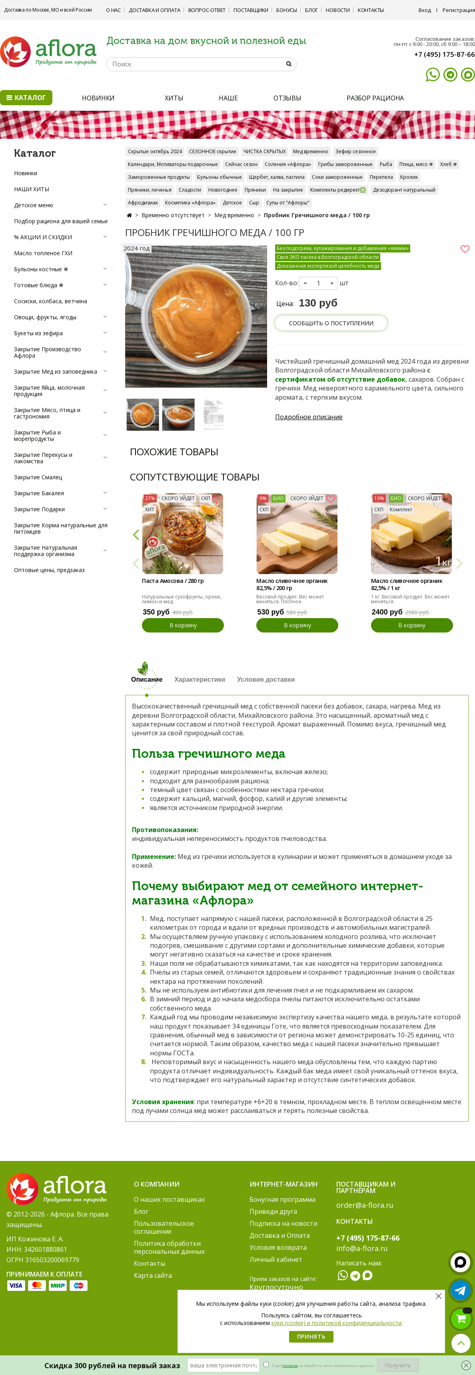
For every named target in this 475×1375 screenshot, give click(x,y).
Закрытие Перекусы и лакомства (43, 458)
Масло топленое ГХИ (43, 253)
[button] (136, 533)
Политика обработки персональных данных (169, 1247)
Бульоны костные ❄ (41, 269)
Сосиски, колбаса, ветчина (50, 301)
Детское (232, 202)
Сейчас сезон (241, 164)
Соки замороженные (337, 177)
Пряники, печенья (150, 189)
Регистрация (459, 10)
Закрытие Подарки (39, 509)
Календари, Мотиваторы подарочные (173, 164)
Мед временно (310, 151)
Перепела (381, 177)
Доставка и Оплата (154, 10)
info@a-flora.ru (362, 1248)
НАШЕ (228, 98)
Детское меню (33, 205)
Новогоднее (223, 189)
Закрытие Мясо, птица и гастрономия (47, 413)
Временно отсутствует (173, 215)
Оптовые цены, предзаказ (49, 570)
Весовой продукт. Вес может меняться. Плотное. (290, 599)
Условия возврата (278, 1247)
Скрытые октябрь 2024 (155, 151)
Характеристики (199, 679)
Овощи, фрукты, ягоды (45, 317)
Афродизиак (143, 202)
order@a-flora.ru (364, 1205)
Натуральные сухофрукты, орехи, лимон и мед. (181, 599)
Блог (311, 10)
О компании (157, 1184)
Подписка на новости (283, 1223)
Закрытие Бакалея (39, 493)
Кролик (409, 177)
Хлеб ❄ (448, 164)
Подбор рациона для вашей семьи (61, 221)
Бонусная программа (282, 1199)
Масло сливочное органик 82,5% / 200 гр (291, 584)
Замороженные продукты (159, 177)
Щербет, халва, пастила (277, 177)
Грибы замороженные (345, 164)
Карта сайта (153, 1275)
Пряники (255, 189)
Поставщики (251, 10)
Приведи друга (273, 1211)
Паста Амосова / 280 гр (173, 580)
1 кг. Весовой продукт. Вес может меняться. (410, 599)
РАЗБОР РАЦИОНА (375, 98)
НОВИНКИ (98, 98)
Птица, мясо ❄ (416, 164)
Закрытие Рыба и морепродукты (37, 435)
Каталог (26, 97)
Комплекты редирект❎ (338, 189)
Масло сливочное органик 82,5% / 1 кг (406, 584)
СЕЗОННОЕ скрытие (212, 151)
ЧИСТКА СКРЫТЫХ (264, 151)
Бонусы (286, 10)
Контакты (371, 10)
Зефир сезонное (355, 151)
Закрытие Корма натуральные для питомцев (61, 528)
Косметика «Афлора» (190, 202)
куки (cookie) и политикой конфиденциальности (336, 1323)
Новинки (25, 173)
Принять (311, 1336)
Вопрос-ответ (207, 10)
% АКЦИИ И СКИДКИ (43, 237)
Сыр (254, 202)
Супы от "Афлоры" (287, 202)
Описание (146, 679)
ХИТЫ (174, 98)
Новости (338, 10)
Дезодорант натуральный (404, 189)
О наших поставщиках (169, 1199)
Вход (425, 10)
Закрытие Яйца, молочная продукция (49, 391)
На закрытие (288, 189)
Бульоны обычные (219, 177)
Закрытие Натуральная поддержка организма (45, 551)
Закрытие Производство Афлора (47, 352)
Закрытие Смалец (38, 477)
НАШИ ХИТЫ (31, 189)
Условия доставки (266, 679)
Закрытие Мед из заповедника (55, 371)
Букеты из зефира (38, 333)
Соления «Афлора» (288, 164)
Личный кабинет (275, 1259)
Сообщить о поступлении (331, 323)
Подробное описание (309, 416)
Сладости (190, 189)
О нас (113, 10)
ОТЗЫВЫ (287, 98)
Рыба (386, 164)
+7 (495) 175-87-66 (444, 54)
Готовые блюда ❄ (39, 285)
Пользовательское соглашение (164, 1227)
